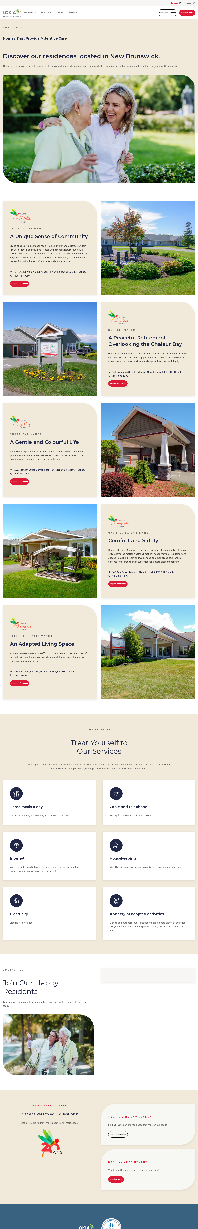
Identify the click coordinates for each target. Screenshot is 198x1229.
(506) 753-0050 (22, 275)
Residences (30, 13)
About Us (60, 13)
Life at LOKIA (47, 13)
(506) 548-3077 (120, 576)
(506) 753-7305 (22, 473)
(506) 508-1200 (120, 375)
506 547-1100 (21, 675)
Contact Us (72, 13)
